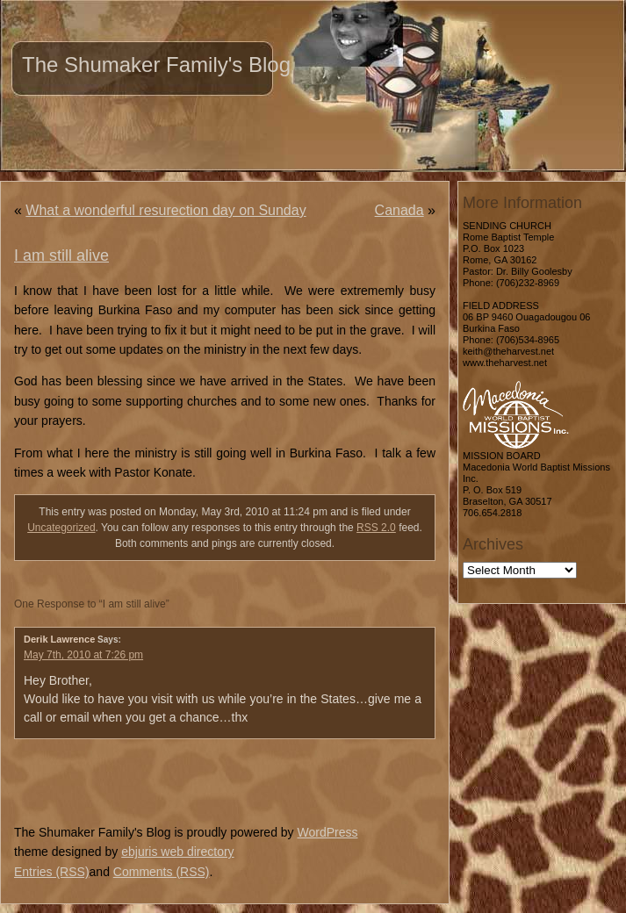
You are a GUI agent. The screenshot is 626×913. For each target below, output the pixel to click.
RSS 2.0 (376, 527)
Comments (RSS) (161, 872)
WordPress (327, 832)
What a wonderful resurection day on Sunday (165, 210)
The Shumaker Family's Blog (156, 64)
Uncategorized (61, 527)
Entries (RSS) (52, 872)
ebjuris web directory (177, 852)
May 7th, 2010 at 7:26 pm (83, 655)
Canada (399, 210)
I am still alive (61, 255)
